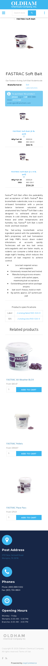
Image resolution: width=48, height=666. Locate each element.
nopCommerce (30, 663)
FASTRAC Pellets (14, 444)
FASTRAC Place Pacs (16, 508)
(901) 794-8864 (13, 590)
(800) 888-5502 (15, 587)
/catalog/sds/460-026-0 (28, 319)
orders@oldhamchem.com (19, 103)
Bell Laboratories (32, 86)
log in (20, 97)
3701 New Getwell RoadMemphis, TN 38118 (12, 557)
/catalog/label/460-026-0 (29, 313)
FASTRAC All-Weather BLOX (20, 380)
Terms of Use (25, 651)
